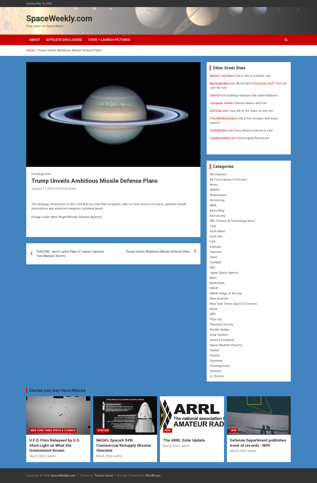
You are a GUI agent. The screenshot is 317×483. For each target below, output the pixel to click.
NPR (213, 314)
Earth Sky (216, 236)
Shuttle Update (220, 329)
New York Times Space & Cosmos (233, 304)
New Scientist (219, 298)
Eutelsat (215, 247)
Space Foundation (222, 340)
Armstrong (217, 200)
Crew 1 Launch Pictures (109, 40)
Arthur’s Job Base (222, 76)
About (34, 40)
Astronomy (217, 216)
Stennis (215, 355)
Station (214, 350)
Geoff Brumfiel (66, 188)
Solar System (219, 335)
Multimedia (217, 283)
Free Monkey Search (223, 118)
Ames (214, 185)
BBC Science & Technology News (232, 221)
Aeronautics (218, 174)
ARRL (213, 205)
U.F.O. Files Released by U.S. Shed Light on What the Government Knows (54, 445)
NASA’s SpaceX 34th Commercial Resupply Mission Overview (123, 445)
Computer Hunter (221, 103)
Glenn (213, 257)
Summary (216, 361)
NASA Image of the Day (226, 293)
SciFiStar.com (219, 111)
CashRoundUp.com (223, 138)
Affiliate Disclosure (64, 40)
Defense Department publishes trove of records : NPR (258, 443)
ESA (212, 241)
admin (52, 456)
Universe (215, 371)
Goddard (215, 262)
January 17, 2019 (42, 188)
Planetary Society (221, 324)
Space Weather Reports (226, 345)
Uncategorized (219, 366)
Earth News (217, 231)
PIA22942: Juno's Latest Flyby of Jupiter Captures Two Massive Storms (70, 254)
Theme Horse (103, 475)
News (213, 309)
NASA (214, 288)
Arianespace (218, 195)
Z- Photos (217, 376)
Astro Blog (217, 210)
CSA (213, 226)
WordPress (153, 475)
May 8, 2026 (37, 456)
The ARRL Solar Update (184, 440)
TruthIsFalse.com (221, 130)
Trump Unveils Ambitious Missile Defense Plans (158, 251)
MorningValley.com (222, 83)
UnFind (215, 95)
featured (215, 252)
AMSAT (215, 190)
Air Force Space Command (228, 179)
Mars (213, 278)
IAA (212, 267)
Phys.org (216, 319)
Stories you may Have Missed (57, 390)
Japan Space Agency (224, 273)
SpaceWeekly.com (59, 18)
